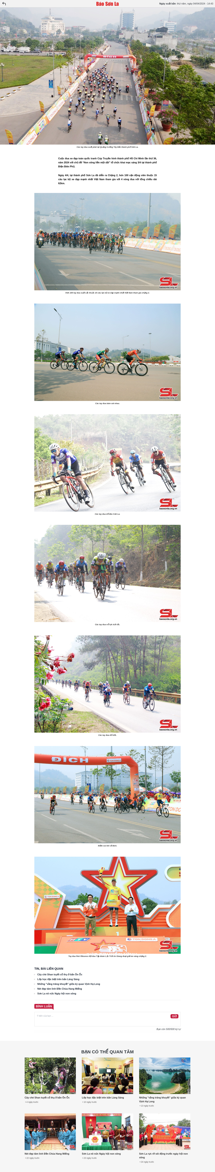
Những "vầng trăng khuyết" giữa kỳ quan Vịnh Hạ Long (68, 984)
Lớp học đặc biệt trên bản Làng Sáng (58, 979)
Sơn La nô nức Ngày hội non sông (56, 993)
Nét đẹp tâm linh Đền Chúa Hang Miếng (59, 989)
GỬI (174, 1016)
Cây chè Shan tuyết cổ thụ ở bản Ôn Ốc (59, 974)
